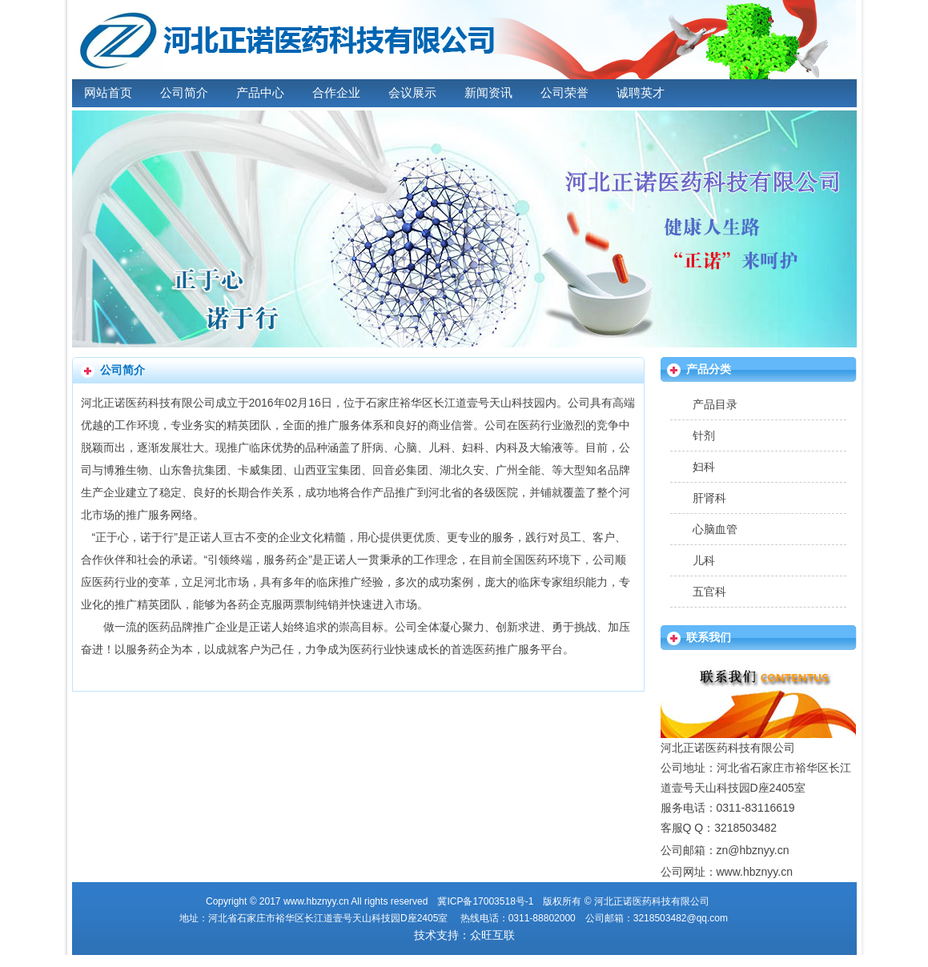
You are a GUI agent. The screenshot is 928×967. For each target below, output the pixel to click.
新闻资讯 (488, 92)
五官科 (709, 591)
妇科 (704, 466)
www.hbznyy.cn (755, 871)
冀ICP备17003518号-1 (485, 901)
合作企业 (336, 92)
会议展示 (412, 92)
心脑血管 (715, 529)
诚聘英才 (641, 92)
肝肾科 (709, 498)
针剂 (704, 435)
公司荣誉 (564, 92)
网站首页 (108, 92)
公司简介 (184, 92)
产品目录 (715, 404)
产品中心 (260, 92)
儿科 (704, 560)
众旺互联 (492, 935)
